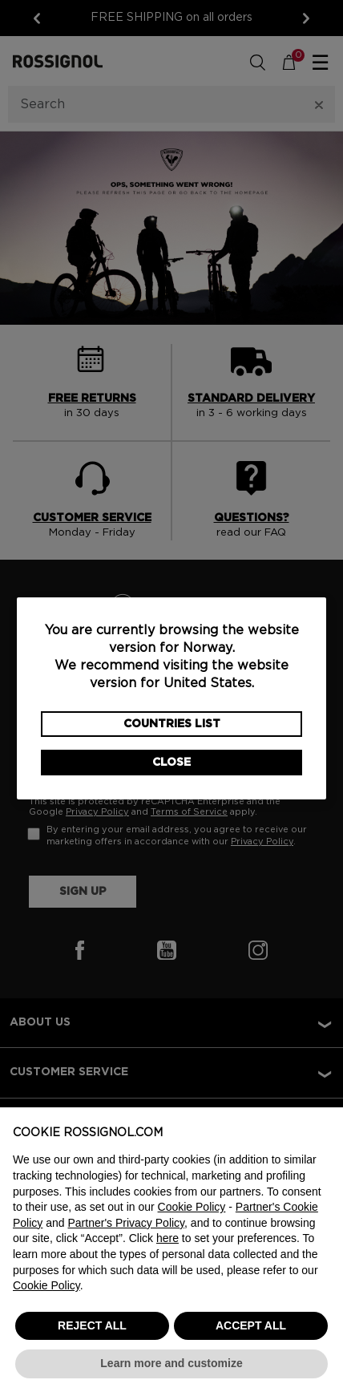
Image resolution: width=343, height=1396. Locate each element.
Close (171, 762)
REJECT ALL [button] (92, 1325)
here (167, 1238)
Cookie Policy (192, 1206)
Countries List (171, 724)
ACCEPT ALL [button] (251, 1325)
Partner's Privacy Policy (126, 1222)
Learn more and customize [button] (171, 1363)
